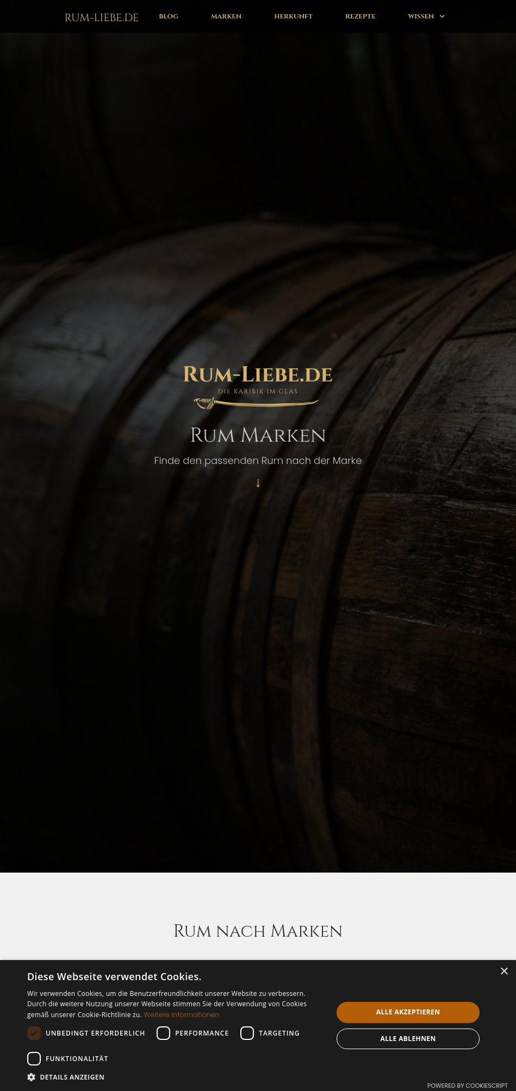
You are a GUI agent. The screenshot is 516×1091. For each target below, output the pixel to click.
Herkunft (293, 16)
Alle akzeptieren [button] (408, 1012)
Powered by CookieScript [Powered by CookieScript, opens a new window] (467, 1085)
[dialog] (258, 1025)
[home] (99, 16)
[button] (426, 16)
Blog (168, 16)
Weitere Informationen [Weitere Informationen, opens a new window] (182, 1014)
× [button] (504, 972)
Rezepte (360, 16)
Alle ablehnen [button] (408, 1038)
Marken (226, 16)
